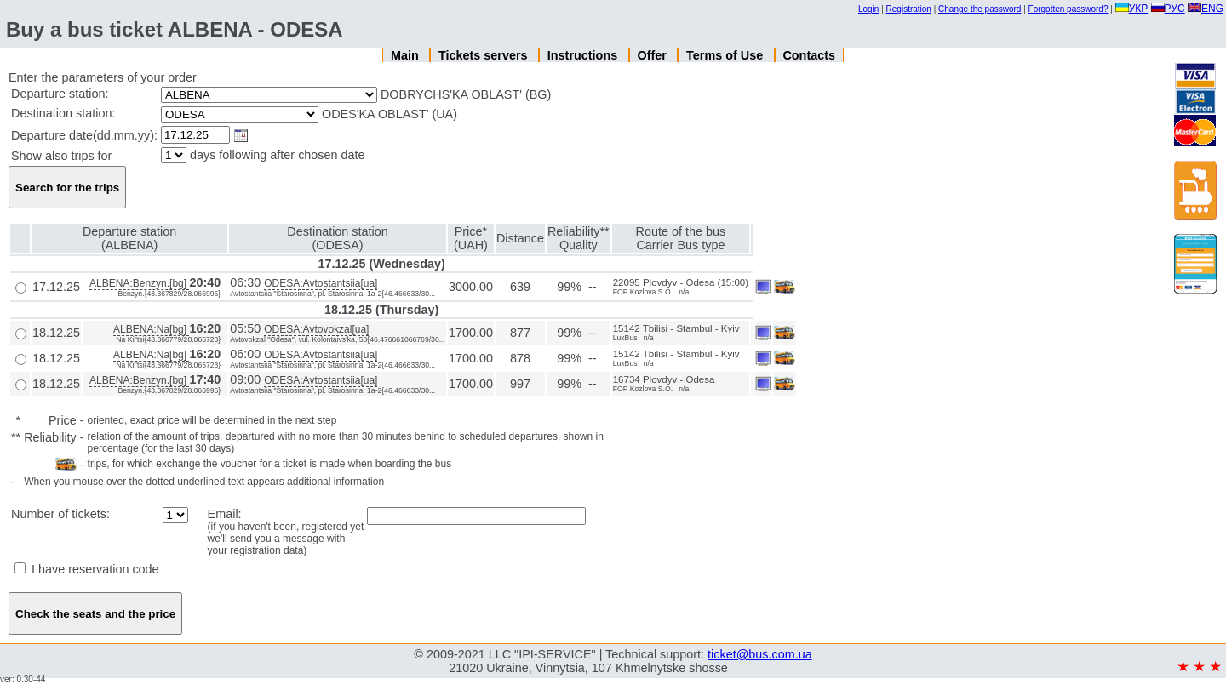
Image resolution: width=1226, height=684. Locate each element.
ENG (1205, 8)
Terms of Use (726, 55)
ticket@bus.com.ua (760, 654)
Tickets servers (484, 55)
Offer (653, 55)
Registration (908, 9)
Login (868, 9)
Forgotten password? (1068, 9)
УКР (1132, 8)
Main (406, 55)
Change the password (979, 9)
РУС (1168, 8)
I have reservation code (86, 569)
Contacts (808, 55)
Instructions (584, 55)
